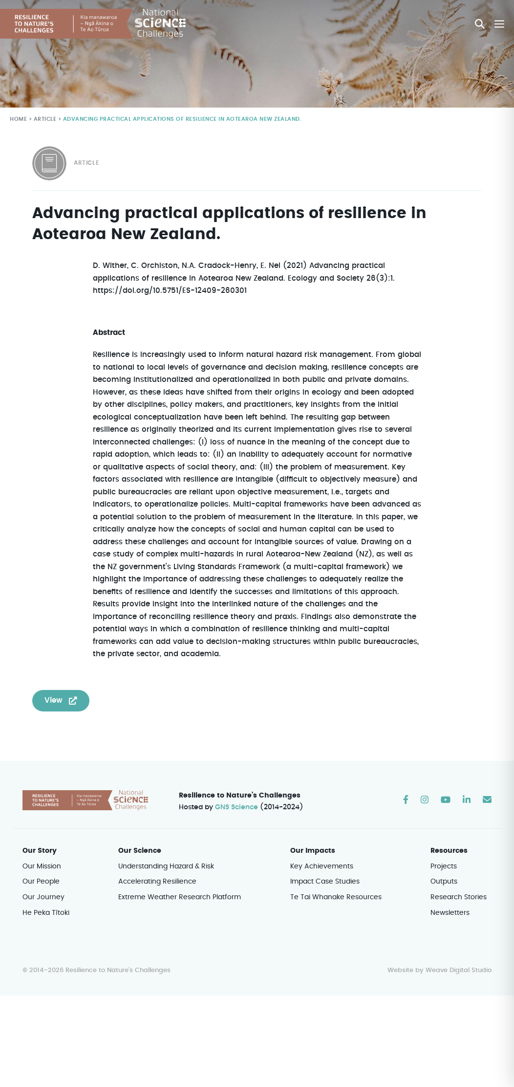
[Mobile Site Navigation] (499, 24)
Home (18, 119)
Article (44, 119)
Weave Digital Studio (458, 958)
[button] (480, 24)
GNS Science (236, 795)
